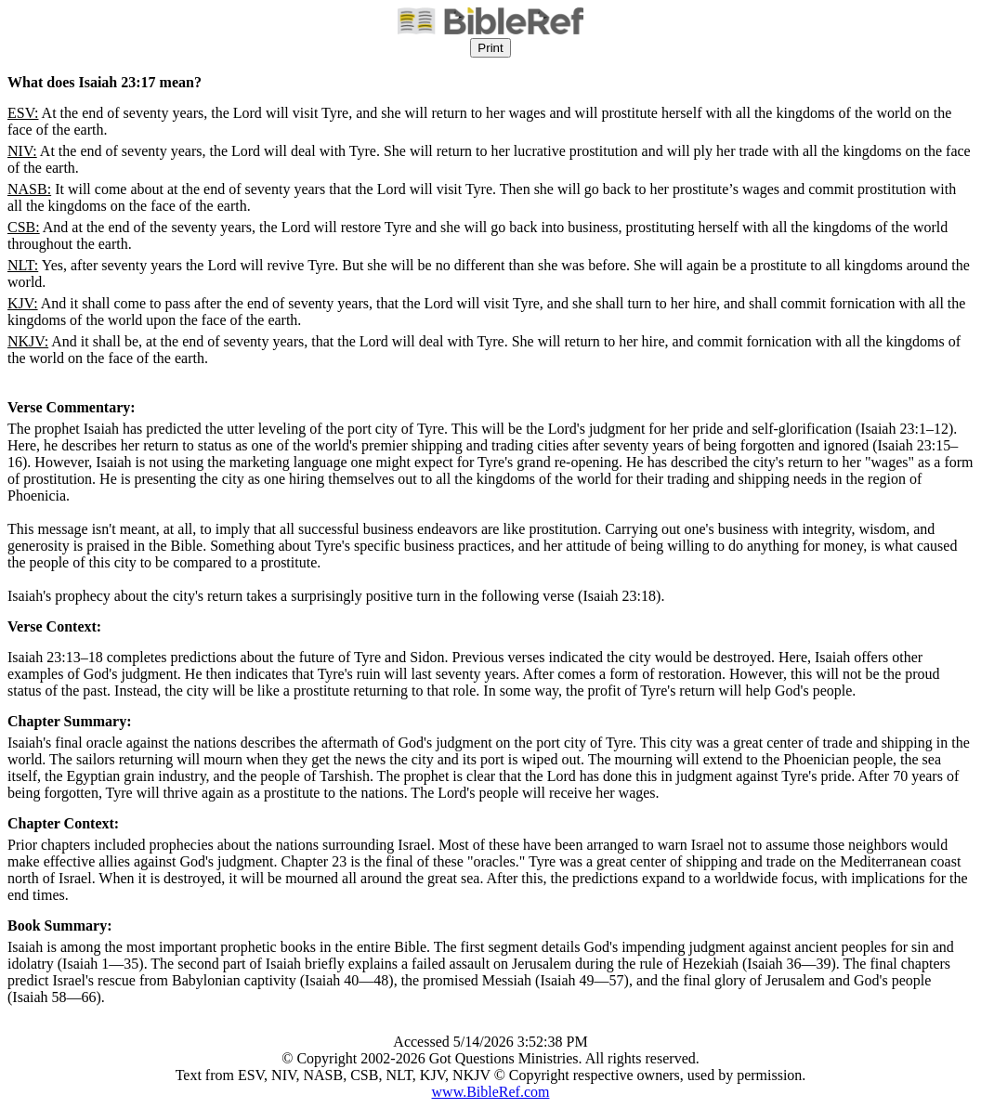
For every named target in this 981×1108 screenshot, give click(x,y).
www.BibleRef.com (491, 1092)
